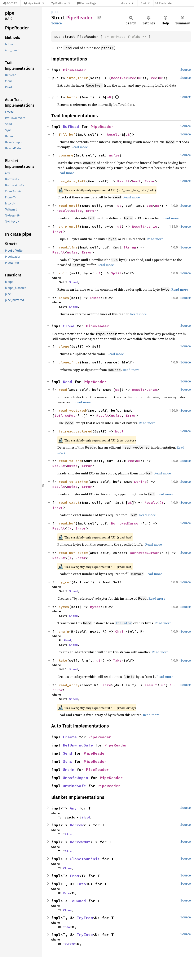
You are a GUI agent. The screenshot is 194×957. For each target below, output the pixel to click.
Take (117, 660)
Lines (95, 298)
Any (73, 808)
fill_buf (67, 134)
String (130, 247)
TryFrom (85, 917)
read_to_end (70, 461)
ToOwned (78, 900)
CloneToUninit (85, 858)
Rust (143, 3)
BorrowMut (80, 842)
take (63, 660)
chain (64, 631)
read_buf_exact (73, 553)
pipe (54, 12)
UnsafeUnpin (75, 777)
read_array (69, 685)
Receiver (119, 78)
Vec (133, 78)
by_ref (65, 582)
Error (150, 181)
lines (64, 298)
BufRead (71, 126)
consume (66, 155)
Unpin (68, 769)
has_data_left (72, 181)
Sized (73, 282)
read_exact (69, 502)
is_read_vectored (75, 431)
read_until (69, 205)
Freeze (70, 737)
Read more (79, 147)
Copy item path (99, 17)
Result (113, 134)
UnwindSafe (74, 785)
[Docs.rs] (10, 3)
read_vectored (72, 410)
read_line (68, 247)
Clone (68, 326)
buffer (73, 97)
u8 (140, 78)
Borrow (77, 825)
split (64, 273)
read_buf (67, 523)
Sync (67, 761)
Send (67, 753)
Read (67, 381)
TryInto (85, 934)
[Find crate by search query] (176, 3)
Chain (120, 631)
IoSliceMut (64, 415)
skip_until (69, 226)
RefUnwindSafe (78, 745)
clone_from (69, 362)
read (63, 389)
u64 (99, 660)
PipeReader (74, 70)
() (161, 502)
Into (81, 883)
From (74, 875)
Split (116, 273)
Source (56, 23)
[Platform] (61, 3)
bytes (64, 607)
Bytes (95, 607)
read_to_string (73, 481)
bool (136, 181)
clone (64, 346)
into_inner (77, 78)
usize (114, 155)
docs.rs (125, 3)
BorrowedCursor (125, 523)
